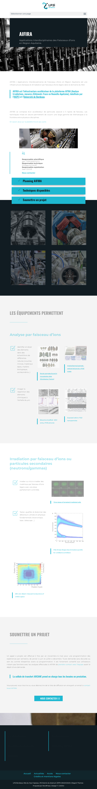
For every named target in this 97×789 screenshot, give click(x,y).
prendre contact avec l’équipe (70, 664)
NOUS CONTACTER (48, 698)
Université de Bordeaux (34, 97)
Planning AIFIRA (32, 181)
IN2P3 (16, 97)
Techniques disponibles (36, 190)
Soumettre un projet (35, 200)
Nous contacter (28, 173)
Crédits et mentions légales (47, 776)
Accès (50, 773)
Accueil (27, 773)
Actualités (39, 773)
